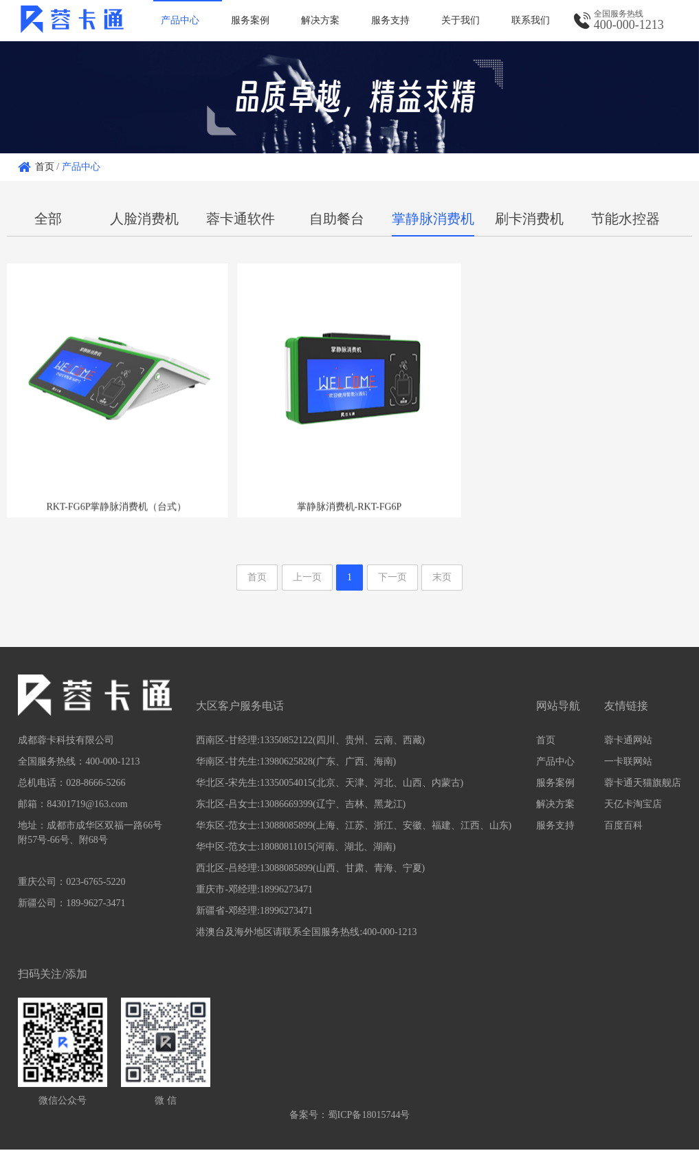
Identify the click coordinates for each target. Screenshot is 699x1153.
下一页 (392, 580)
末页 (442, 580)
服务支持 (390, 20)
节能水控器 (625, 218)
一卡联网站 (628, 765)
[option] (349, 97)
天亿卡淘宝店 (633, 807)
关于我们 (460, 20)
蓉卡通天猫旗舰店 (642, 786)
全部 (48, 218)
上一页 (307, 580)
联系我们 (530, 20)
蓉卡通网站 (628, 743)
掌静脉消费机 (433, 218)
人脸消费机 (144, 218)
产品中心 (180, 20)
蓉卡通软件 (240, 218)
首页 (44, 167)
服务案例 (250, 20)
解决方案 (320, 20)
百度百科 (623, 829)
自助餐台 (336, 218)
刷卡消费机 (529, 218)
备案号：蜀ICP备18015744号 (349, 1118)
